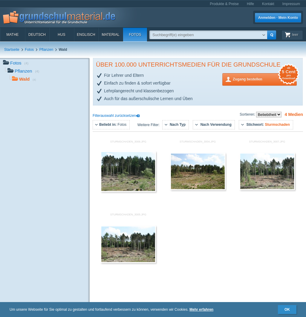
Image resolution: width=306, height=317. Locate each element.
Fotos (135, 35)
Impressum (291, 4)
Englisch (86, 35)
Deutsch (37, 35)
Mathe (12, 35)
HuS (61, 35)
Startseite (11, 50)
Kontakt (268, 4)
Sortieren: (248, 114)
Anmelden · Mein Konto (278, 18)
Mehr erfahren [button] (201, 309)
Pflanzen (46, 50)
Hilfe (250, 4)
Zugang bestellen (265, 78)
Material (110, 35)
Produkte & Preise (224, 4)
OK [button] (287, 309)
